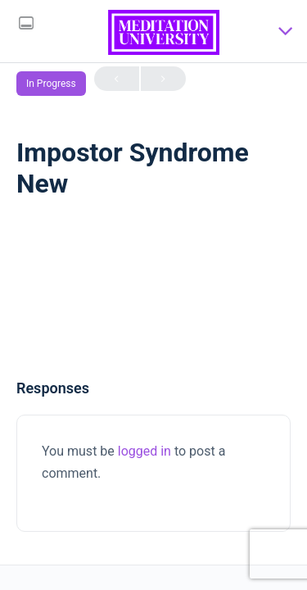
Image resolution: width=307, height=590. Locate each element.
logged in (144, 451)
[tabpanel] (153, 302)
